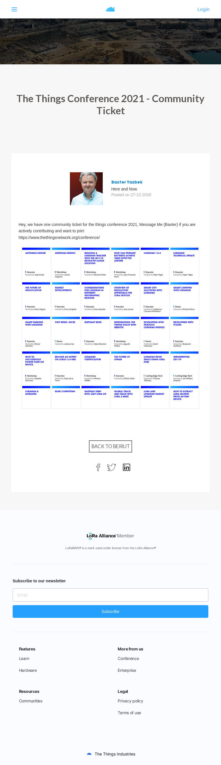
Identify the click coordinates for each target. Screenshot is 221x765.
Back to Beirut (111, 446)
